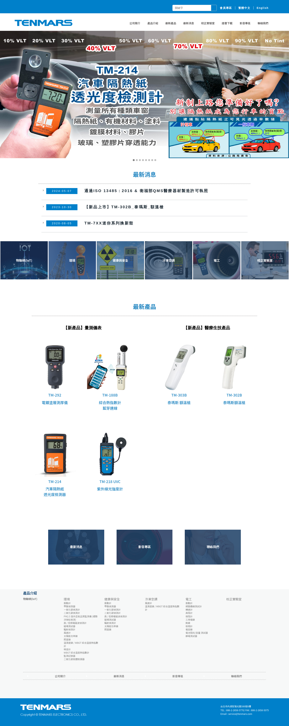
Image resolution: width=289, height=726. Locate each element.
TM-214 (54, 481)
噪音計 (67, 649)
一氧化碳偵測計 (72, 609)
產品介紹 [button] (152, 23)
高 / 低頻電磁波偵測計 (75, 622)
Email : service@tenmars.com (236, 713)
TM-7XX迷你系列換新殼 (109, 223)
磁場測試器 (69, 626)
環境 (67, 599)
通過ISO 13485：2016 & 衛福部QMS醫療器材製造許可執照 (146, 190)
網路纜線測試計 (194, 606)
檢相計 (189, 626)
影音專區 (245, 23)
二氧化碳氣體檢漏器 (74, 659)
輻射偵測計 (69, 629)
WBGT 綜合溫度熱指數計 (76, 652)
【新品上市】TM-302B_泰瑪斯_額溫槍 (124, 207)
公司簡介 (134, 23)
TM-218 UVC (109, 481)
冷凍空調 (151, 599)
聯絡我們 (263, 23)
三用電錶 (190, 619)
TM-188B (110, 395)
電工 (189, 599)
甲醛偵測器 (69, 606)
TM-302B (234, 395)
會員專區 (226, 7)
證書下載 (227, 23)
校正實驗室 (208, 23)
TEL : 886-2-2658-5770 (232, 710)
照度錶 (67, 639)
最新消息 (188, 23)
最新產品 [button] (170, 23)
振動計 (67, 603)
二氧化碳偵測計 (72, 612)
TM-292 (54, 395)
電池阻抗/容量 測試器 (197, 632)
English (263, 7)
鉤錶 (188, 622)
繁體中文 (244, 7)
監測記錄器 (69, 655)
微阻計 (189, 616)
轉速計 (189, 609)
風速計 (67, 632)
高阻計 (189, 612)
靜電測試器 (191, 636)
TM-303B (179, 395)
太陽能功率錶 (71, 636)
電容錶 (189, 629)
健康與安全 (112, 599)
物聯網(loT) (30, 599)
